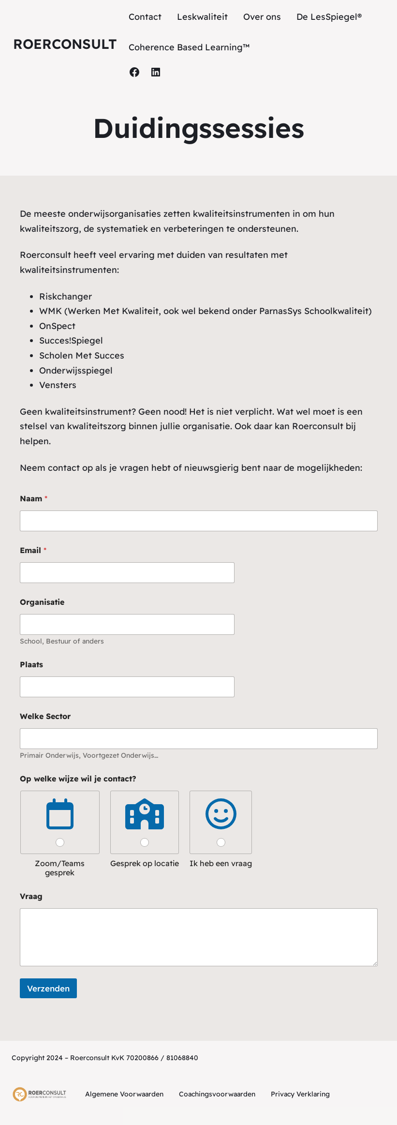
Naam (33, 498)
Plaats (31, 664)
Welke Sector (45, 716)
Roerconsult (65, 43)
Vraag (31, 896)
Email (33, 550)
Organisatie (42, 602)
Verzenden (48, 988)
